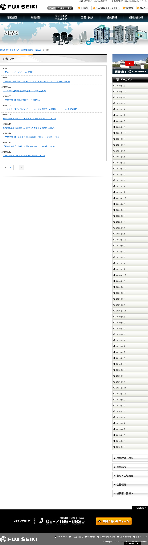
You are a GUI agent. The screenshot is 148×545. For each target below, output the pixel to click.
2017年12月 (121, 388)
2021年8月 (120, 251)
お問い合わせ (125, 537)
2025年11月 (121, 91)
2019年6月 (120, 334)
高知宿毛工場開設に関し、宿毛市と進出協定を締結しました (29, 128)
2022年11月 (121, 198)
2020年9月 (120, 281)
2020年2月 (120, 305)
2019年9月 (120, 317)
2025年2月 (120, 127)
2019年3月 (120, 352)
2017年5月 (120, 400)
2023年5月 (120, 180)
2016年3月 (120, 411)
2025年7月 (120, 109)
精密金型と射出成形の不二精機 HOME (16, 50)
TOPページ (62, 537)
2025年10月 (121, 97)
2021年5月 (120, 257)
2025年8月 (120, 103)
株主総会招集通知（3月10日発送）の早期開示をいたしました (29, 118)
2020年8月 (120, 287)
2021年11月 (121, 240)
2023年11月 (121, 168)
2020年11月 (121, 275)
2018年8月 (120, 370)
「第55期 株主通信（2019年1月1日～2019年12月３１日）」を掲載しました (36, 81)
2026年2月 (120, 86)
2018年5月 (120, 382)
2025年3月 (120, 121)
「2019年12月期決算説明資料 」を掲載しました (24, 100)
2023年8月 (120, 174)
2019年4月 (120, 346)
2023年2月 (120, 192)
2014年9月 (120, 441)
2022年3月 (120, 228)
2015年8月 (120, 423)
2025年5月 (120, 115)
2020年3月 (120, 299)
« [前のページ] (10, 167)
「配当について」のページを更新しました (21, 72)
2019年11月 (121, 311)
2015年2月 (120, 435)
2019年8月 (120, 323)
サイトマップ (141, 537)
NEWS (38, 50)
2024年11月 (121, 133)
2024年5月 (120, 151)
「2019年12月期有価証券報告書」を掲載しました (24, 91)
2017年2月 (120, 405)
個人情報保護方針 (107, 537)
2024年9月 (120, 139)
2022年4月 (120, 222)
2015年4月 (120, 429)
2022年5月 (120, 216)
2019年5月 (120, 340)
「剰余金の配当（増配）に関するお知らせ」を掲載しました (29, 146)
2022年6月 (120, 210)
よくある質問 (77, 537)
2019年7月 (120, 328)
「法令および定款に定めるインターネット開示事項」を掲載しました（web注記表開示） (41, 109)
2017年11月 (121, 394)
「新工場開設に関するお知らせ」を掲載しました (24, 155)
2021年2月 (120, 269)
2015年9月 (120, 417)
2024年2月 (120, 163)
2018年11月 (121, 364)
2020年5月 (120, 293)
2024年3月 (120, 157)
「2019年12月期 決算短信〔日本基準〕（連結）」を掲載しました (31, 137)
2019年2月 (120, 358)
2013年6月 (120, 447)
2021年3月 (120, 263)
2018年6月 (120, 376)
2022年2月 (120, 234)
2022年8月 (120, 204)
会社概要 (91, 537)
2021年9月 (120, 246)
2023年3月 (120, 186)
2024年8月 (120, 145)
